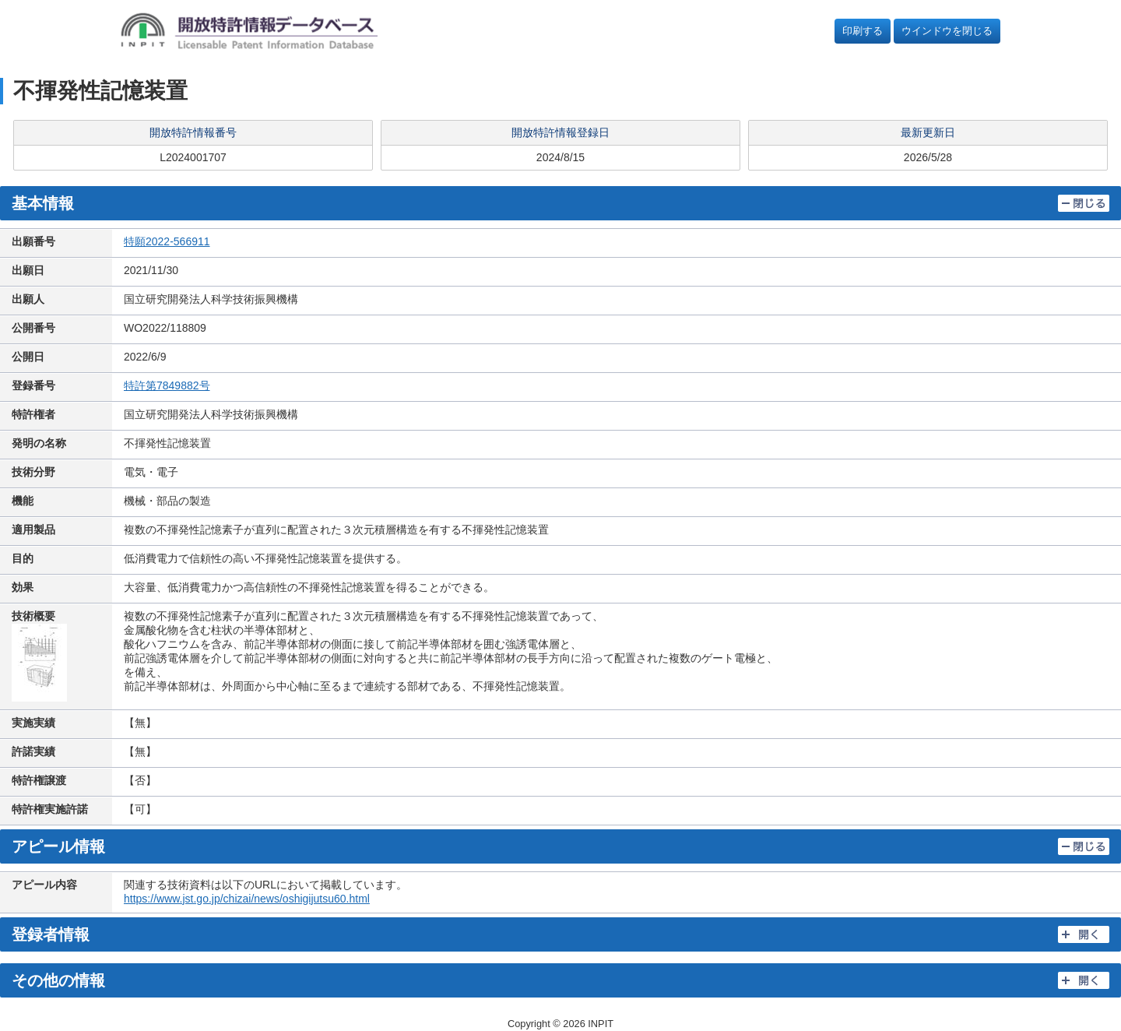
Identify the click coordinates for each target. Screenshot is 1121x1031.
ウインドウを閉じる (947, 31)
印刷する (862, 31)
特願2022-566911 (167, 241)
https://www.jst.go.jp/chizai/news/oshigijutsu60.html (247, 898)
